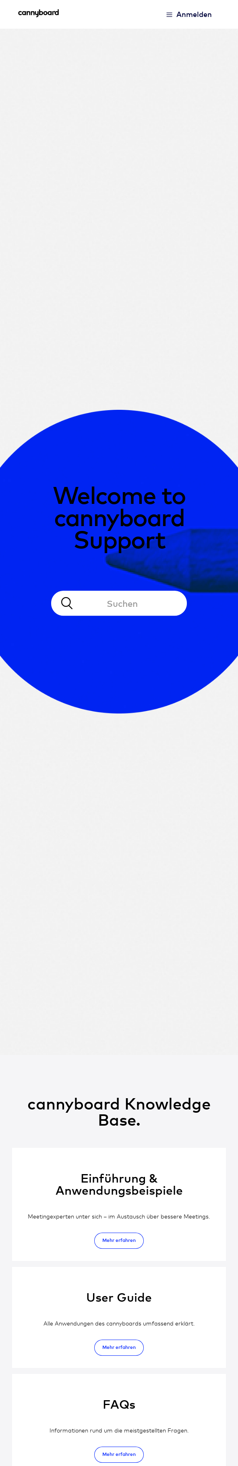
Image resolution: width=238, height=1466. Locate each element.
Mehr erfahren (119, 1240)
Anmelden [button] (194, 14)
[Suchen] (119, 603)
